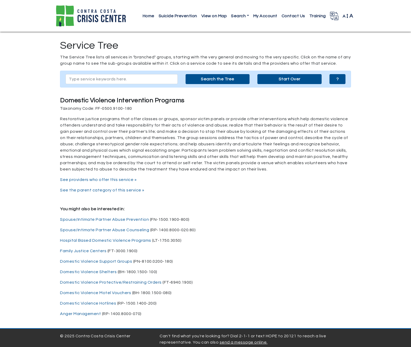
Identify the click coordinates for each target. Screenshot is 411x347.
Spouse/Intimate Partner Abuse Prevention (104, 219)
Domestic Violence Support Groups (96, 261)
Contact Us (293, 16)
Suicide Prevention (178, 16)
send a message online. (244, 342)
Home (148, 16)
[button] (334, 16)
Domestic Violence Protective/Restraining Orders (111, 282)
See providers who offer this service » (98, 180)
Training (317, 16)
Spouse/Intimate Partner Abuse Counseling (104, 230)
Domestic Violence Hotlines (88, 303)
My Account (265, 16)
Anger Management (80, 314)
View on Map (214, 16)
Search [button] (238, 16)
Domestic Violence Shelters (88, 272)
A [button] (348, 16)
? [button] (337, 79)
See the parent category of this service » (102, 190)
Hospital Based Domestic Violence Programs (105, 240)
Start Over (289, 79)
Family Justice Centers (83, 251)
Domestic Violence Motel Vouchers (95, 293)
